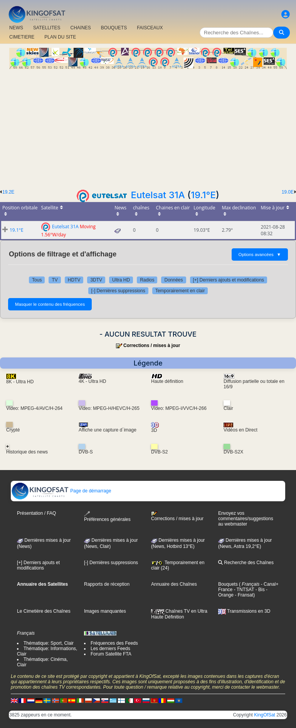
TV (54, 280)
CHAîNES (80, 27)
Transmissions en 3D (244, 611)
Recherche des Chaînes (246, 562)
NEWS (16, 27)
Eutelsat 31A (158, 195)
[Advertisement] (148, 127)
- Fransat (243, 595)
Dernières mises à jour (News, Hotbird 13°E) (178, 543)
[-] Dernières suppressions (118, 290)
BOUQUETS (114, 27)
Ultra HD (121, 280)
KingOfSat (264, 715)
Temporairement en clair (180, 290)
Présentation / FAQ (36, 513)
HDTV (74, 280)
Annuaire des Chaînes (174, 584)
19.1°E (203, 195)
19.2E (8, 192)
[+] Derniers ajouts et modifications (228, 280)
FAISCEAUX (150, 27)
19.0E (288, 192)
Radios (147, 280)
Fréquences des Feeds (114, 643)
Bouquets (228, 584)
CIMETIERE (21, 37)
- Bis (259, 589)
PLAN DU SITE (60, 37)
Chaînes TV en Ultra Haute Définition (179, 613)
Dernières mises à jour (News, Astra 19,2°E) (245, 543)
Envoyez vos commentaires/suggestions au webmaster (245, 519)
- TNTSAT (243, 589)
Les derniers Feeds (110, 648)
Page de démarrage (61, 491)
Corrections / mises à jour (151, 345)
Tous (37, 280)
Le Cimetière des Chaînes (44, 611)
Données (173, 280)
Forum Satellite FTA (111, 654)
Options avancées (260, 254)
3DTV (96, 280)
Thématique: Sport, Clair (49, 643)
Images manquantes (105, 611)
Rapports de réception (107, 584)
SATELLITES (46, 27)
